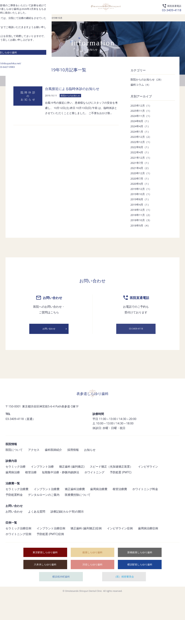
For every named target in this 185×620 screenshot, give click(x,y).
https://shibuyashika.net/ (92, 361)
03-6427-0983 (92, 365)
